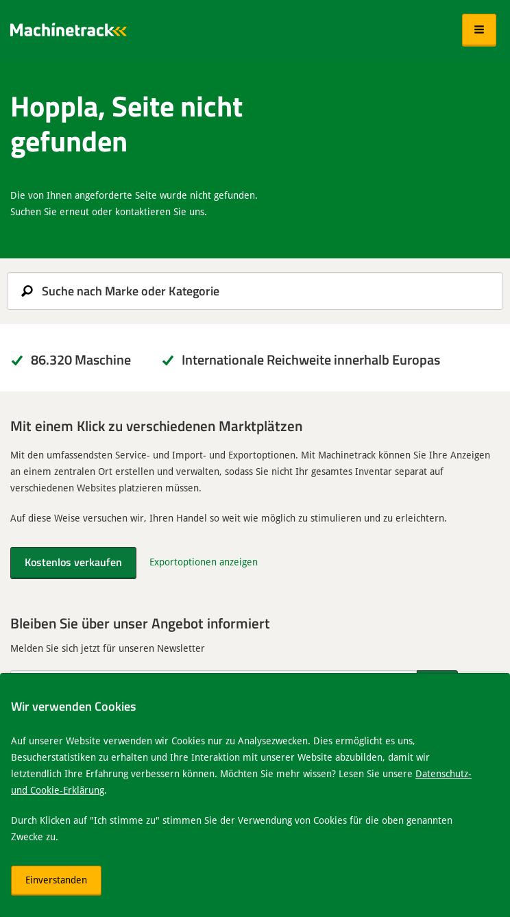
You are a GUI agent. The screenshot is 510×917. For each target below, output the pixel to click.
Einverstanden (56, 879)
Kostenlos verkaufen (73, 562)
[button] (479, 30)
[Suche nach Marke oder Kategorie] (255, 291)
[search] (255, 290)
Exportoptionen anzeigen (203, 561)
